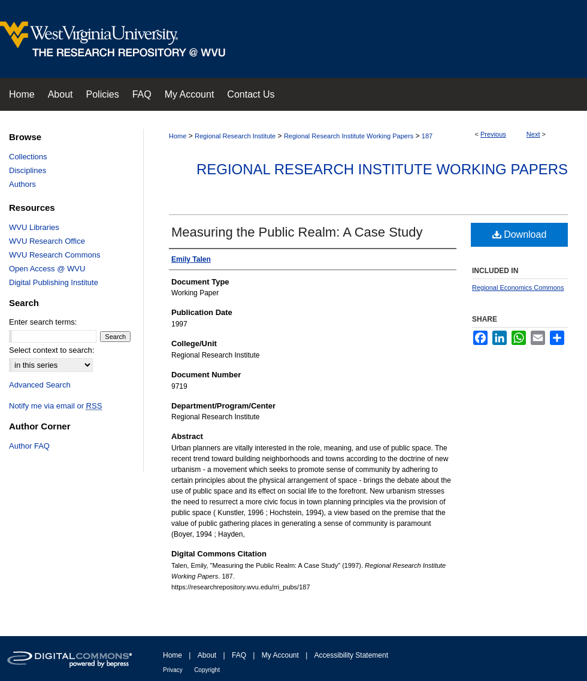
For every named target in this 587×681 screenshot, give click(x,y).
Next (533, 134)
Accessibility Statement (351, 655)
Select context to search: (51, 350)
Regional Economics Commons (518, 287)
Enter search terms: (43, 321)
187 (427, 136)
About (207, 655)
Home (177, 136)
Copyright (207, 670)
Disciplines (27, 170)
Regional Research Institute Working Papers (348, 136)
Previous (493, 134)
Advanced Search (40, 384)
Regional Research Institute (235, 136)
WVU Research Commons (54, 254)
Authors (22, 184)
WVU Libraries (34, 227)
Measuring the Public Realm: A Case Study (296, 232)
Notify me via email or (55, 405)
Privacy (173, 670)
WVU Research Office (47, 241)
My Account (280, 655)
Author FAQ (29, 445)
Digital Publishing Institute (53, 282)
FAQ (239, 655)
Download (519, 234)
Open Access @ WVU (47, 268)
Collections (28, 156)
